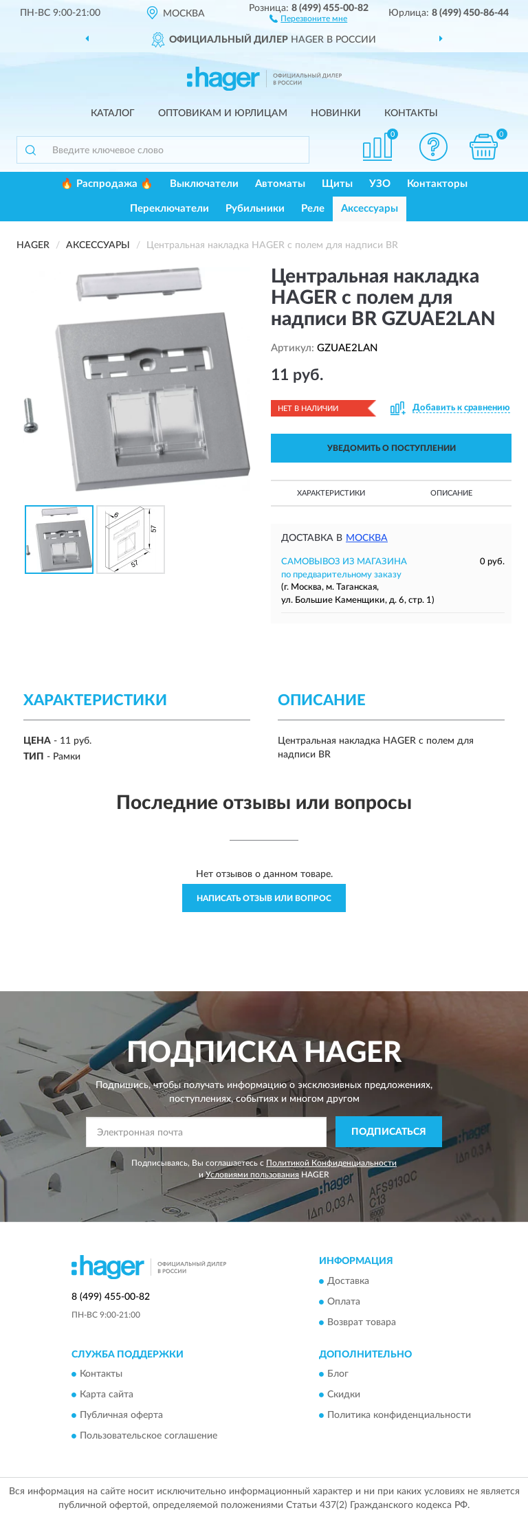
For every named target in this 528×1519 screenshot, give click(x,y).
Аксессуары (369, 208)
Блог (338, 1374)
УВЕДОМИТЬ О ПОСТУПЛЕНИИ (391, 448)
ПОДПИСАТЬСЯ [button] (388, 1132)
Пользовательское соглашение (148, 1436)
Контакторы (437, 184)
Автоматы (280, 184)
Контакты (411, 113)
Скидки (343, 1395)
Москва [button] (367, 538)
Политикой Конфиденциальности (331, 1163)
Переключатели (169, 208)
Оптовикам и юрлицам (222, 113)
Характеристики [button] (331, 493)
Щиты (337, 184)
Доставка (348, 1281)
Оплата (343, 1302)
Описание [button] (451, 493)
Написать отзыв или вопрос (264, 898)
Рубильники (255, 208)
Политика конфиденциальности (399, 1416)
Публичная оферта (121, 1416)
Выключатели (204, 184)
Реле (312, 208)
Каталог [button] (113, 113)
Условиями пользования (252, 1175)
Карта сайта (106, 1395)
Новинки (336, 113)
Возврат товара (361, 1322)
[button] (308, 18)
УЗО (379, 184)
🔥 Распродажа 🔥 (106, 184)
